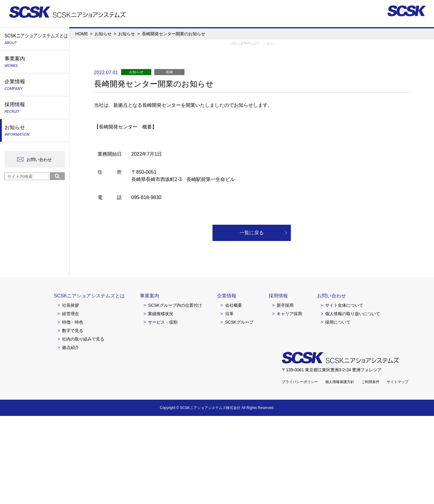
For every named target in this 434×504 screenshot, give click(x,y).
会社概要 (233, 393)
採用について (338, 410)
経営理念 (70, 401)
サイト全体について (344, 393)
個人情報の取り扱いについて (352, 401)
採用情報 (278, 383)
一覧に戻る (252, 320)
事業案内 (149, 383)
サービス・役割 (163, 410)
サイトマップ (397, 470)
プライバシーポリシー (300, 470)
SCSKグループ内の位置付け (175, 393)
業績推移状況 (160, 401)
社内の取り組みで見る (83, 427)
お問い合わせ (39, 159)
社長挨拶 (70, 393)
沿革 (229, 401)
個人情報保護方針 (339, 470)
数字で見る (72, 418)
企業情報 (226, 383)
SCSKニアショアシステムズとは (89, 383)
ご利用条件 (370, 470)
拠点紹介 (70, 435)
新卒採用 (285, 393)
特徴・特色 (72, 410)
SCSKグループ (239, 410)
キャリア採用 (289, 401)
